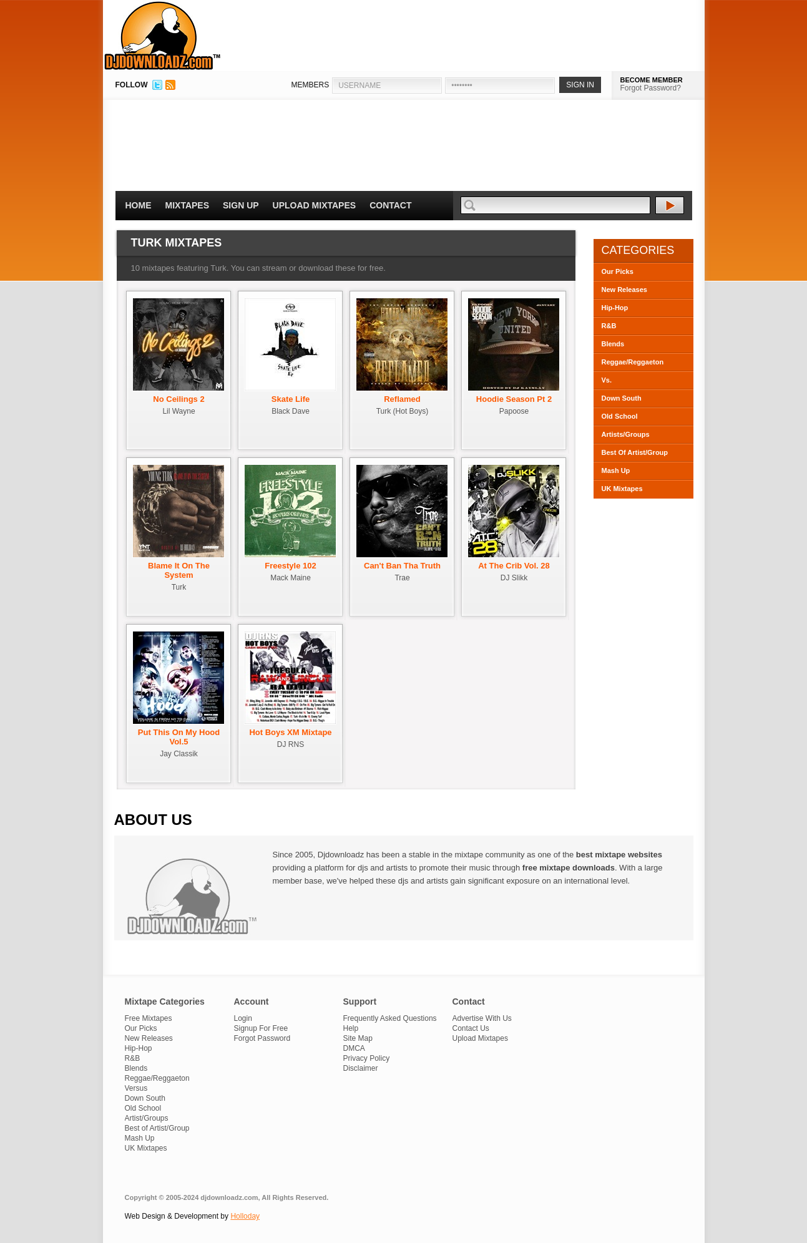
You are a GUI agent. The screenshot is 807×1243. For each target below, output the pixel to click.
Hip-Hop (615, 307)
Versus (136, 1088)
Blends (613, 344)
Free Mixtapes (148, 1018)
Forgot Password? (650, 88)
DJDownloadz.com (162, 35)
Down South (622, 398)
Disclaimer (360, 1068)
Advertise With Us (482, 1018)
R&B (609, 325)
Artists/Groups (626, 434)
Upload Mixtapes (314, 205)
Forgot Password (262, 1038)
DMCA (354, 1048)
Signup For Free (261, 1028)
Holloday (245, 1216)
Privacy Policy (366, 1058)
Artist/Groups (147, 1118)
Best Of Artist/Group (635, 452)
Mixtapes (187, 205)
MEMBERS (310, 84)
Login (243, 1018)
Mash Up (616, 470)
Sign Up (241, 205)
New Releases (624, 289)
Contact (390, 205)
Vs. (607, 380)
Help (351, 1028)
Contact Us (470, 1028)
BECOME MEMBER (651, 80)
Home (138, 205)
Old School (620, 416)
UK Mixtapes (622, 488)
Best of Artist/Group (157, 1128)
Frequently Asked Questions (390, 1018)
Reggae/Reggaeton (633, 362)
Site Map (358, 1038)
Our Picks (617, 271)
